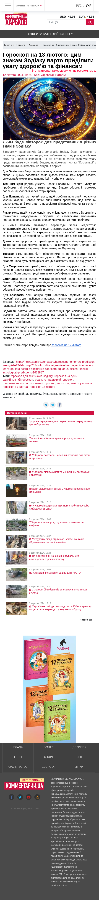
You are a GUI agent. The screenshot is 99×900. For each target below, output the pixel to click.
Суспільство (17, 766)
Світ (79, 757)
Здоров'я (49, 766)
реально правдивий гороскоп (54, 379)
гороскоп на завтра (15, 386)
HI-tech (18, 757)
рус (79, 5)
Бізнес (48, 747)
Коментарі (20, 808)
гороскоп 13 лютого (42, 386)
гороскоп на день (65, 376)
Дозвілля (79, 747)
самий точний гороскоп (18, 379)
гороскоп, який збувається (74, 383)
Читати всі (86, 619)
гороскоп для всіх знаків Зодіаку (32, 376)
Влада (18, 747)
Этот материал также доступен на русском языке (63, 70)
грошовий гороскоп (15, 383)
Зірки (79, 766)
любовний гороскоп (42, 383)
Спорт (48, 757)
